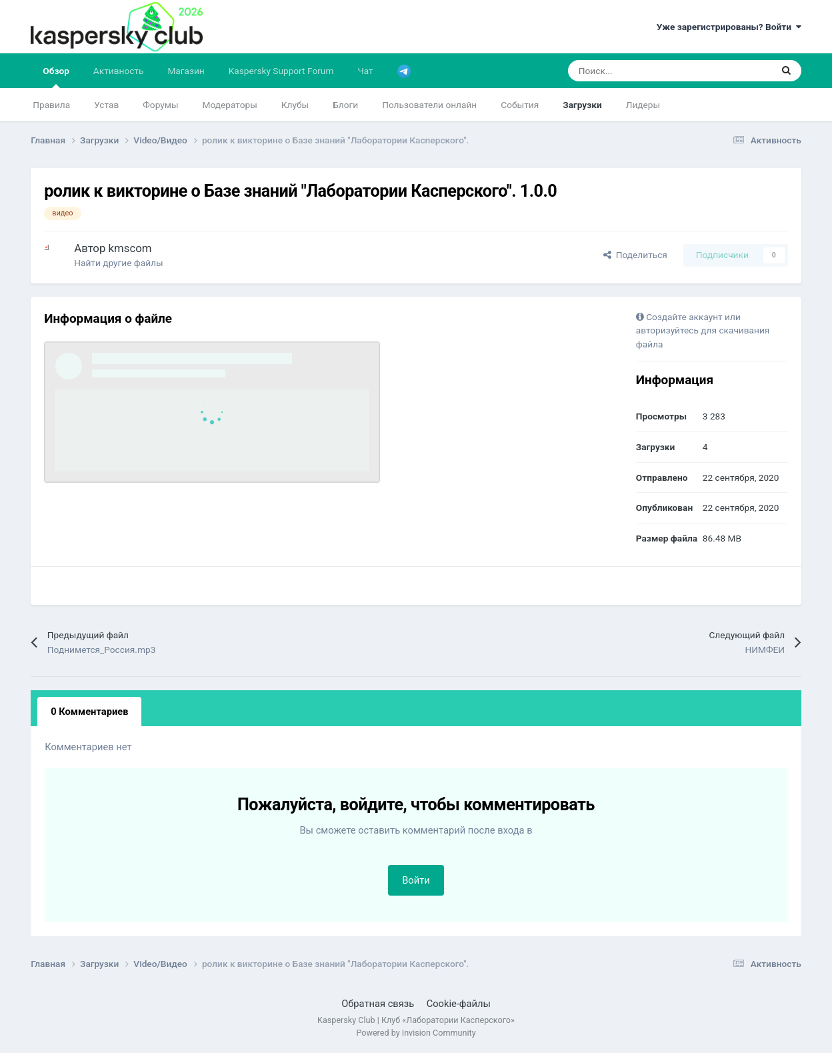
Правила (51, 104)
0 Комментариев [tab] (89, 712)
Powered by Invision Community (415, 1033)
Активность (118, 70)
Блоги (345, 104)
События (520, 104)
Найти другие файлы (118, 262)
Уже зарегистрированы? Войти (729, 26)
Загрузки (582, 104)
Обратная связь (377, 1004)
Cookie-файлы (459, 1004)
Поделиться (635, 254)
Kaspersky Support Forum (281, 70)
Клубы (295, 104)
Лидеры (643, 104)
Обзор (56, 76)
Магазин (185, 70)
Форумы (160, 104)
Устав (106, 104)
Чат (365, 70)
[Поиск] (635, 70)
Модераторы (230, 104)
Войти (416, 880)
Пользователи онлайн (429, 104)
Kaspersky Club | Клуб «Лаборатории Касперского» (416, 1020)
